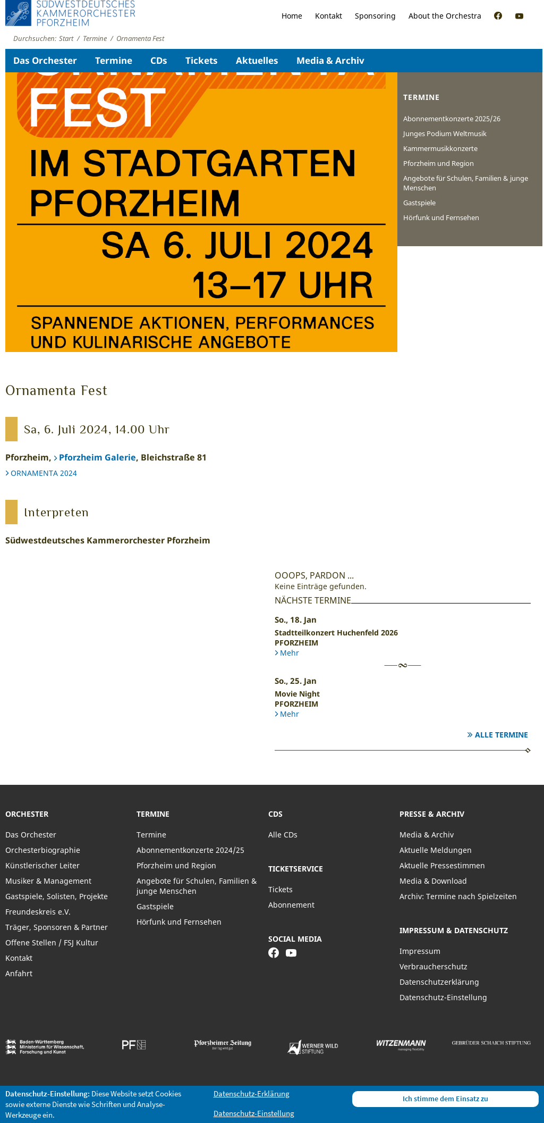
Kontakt (328, 16)
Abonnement (291, 905)
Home (292, 16)
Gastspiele (419, 202)
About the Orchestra (445, 16)
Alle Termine (501, 735)
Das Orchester (45, 60)
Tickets (201, 60)
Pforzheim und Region (438, 163)
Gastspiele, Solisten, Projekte (56, 896)
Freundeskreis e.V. (38, 912)
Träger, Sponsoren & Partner (56, 927)
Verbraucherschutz (434, 966)
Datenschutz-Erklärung (252, 1093)
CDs (158, 60)
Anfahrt (18, 973)
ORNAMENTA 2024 (44, 473)
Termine (113, 60)
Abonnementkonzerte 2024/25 (190, 850)
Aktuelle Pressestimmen (442, 865)
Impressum (420, 951)
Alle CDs (283, 834)
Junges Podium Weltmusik (445, 133)
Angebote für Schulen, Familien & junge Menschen (465, 182)
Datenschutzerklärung (439, 982)
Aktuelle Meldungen (436, 850)
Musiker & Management (48, 881)
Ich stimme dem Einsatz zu (445, 1098)
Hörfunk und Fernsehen (441, 217)
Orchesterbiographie (42, 850)
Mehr (289, 653)
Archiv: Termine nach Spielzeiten (458, 896)
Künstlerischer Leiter (42, 865)
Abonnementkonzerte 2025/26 (451, 118)
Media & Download (433, 881)
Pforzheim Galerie (97, 457)
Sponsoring (375, 16)
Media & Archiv (330, 60)
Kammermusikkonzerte (440, 148)
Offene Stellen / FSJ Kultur (51, 942)
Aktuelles (257, 60)
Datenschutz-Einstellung (443, 997)
